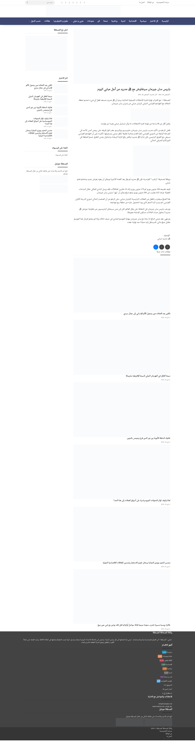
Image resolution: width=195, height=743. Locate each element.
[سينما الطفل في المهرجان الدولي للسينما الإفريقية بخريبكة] (121, 347)
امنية (123, 21)
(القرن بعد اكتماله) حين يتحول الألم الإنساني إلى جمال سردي (146, 314)
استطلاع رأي (167, 693)
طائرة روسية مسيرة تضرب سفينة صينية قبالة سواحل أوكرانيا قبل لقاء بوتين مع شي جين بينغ (134, 625)
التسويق (169, 685)
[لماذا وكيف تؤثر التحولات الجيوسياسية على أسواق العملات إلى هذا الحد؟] (121, 472)
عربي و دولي (78, 21)
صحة (105, 21)
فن (98, 21)
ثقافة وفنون (168, 660)
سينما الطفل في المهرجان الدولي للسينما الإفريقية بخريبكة (148, 376)
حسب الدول (36, 21)
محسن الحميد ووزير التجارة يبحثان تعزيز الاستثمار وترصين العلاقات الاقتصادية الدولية (136, 563)
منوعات (90, 21)
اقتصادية (132, 21)
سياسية (143, 21)
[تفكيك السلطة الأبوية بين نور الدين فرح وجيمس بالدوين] (121, 409)
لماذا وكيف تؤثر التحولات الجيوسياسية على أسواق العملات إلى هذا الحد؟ (142, 500)
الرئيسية (165, 21)
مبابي (159, 239)
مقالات (47, 21)
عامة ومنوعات (167, 656)
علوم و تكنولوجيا (60, 21)
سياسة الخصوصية (162, 2)
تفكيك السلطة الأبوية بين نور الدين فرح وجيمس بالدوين (148, 438)
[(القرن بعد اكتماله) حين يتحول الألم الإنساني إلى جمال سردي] (121, 285)
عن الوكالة (150, 2)
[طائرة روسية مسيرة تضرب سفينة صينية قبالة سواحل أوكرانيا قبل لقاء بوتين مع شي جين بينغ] (121, 596)
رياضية (114, 21)
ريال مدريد (166, 239)
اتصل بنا (142, 2)
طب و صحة (168, 676)
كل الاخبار (154, 21)
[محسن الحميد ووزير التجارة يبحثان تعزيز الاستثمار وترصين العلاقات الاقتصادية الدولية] (121, 534)
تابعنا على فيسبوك (61, 155)
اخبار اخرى (168, 689)
